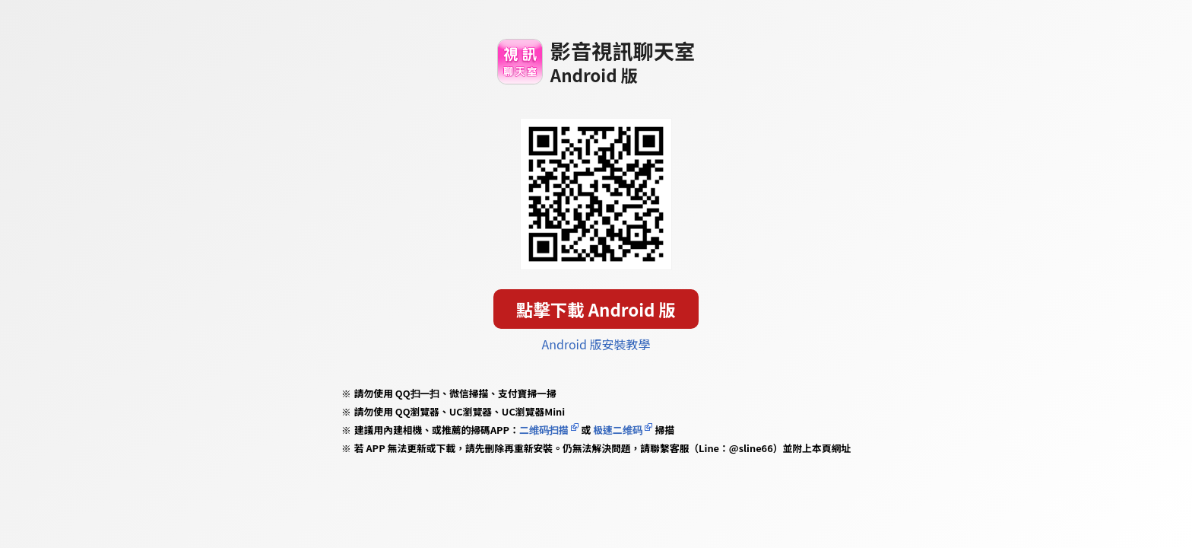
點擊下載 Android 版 (596, 309)
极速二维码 (617, 429)
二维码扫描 (544, 429)
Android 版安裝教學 (596, 344)
